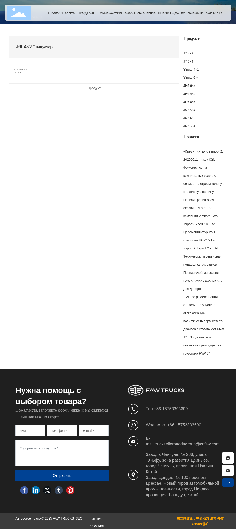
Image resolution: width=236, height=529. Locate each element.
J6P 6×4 (189, 126)
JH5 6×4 (189, 85)
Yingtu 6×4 (191, 77)
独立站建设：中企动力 (193, 518)
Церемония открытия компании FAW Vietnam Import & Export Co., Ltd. (201, 240)
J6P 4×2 (189, 118)
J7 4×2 (188, 53)
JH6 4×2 (189, 94)
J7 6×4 (188, 61)
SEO (79, 518)
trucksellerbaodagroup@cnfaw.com (187, 444)
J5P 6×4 (189, 110)
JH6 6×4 (189, 102)
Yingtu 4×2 (191, 69)
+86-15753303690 (171, 408)
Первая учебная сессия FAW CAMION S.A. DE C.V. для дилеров (203, 281)
